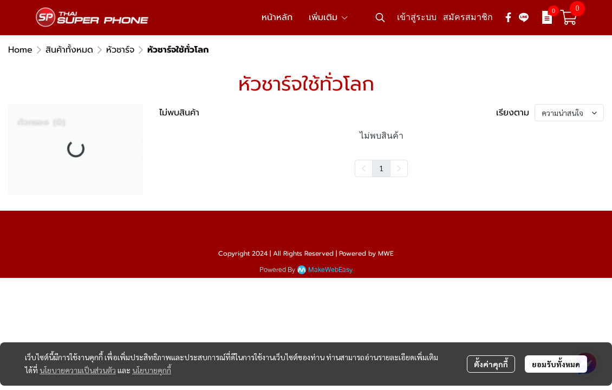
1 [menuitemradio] (381, 168)
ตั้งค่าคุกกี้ (491, 364)
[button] (380, 17)
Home (20, 49)
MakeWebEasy (330, 270)
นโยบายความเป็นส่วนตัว (78, 370)
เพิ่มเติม (329, 17)
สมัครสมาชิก (468, 17)
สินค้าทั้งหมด (69, 49)
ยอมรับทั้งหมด (556, 364)
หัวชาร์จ (120, 49)
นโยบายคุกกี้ (151, 370)
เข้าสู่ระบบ (417, 17)
